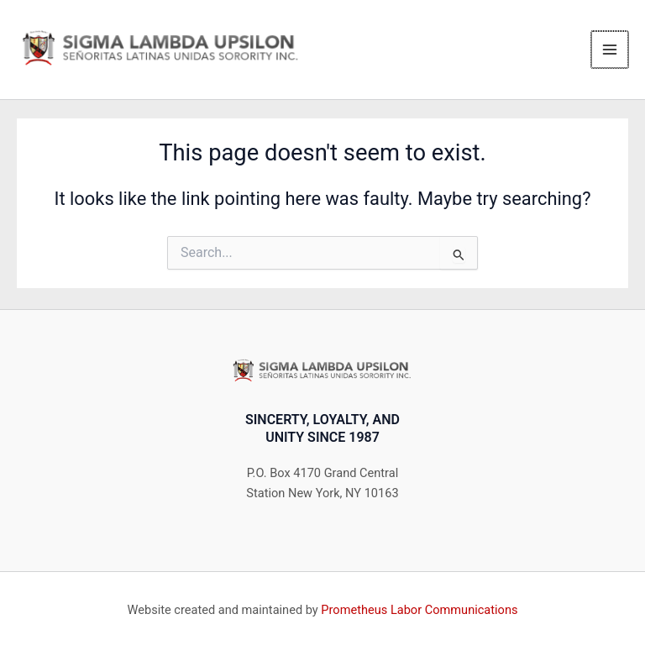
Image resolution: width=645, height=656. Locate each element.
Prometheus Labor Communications (419, 609)
